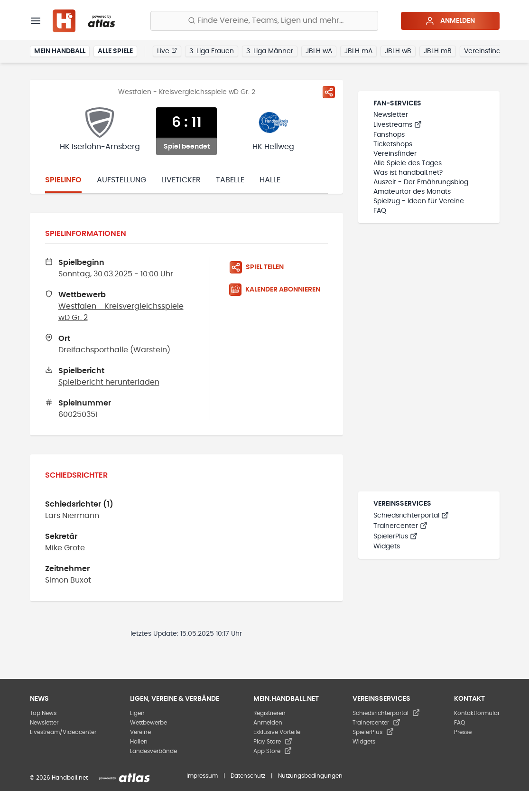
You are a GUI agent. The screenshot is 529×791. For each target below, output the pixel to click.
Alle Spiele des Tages (407, 163)
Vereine (140, 732)
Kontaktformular (477, 713)
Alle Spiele (115, 51)
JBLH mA (358, 51)
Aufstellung (121, 180)
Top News (43, 713)
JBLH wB (398, 51)
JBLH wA (319, 51)
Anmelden (450, 21)
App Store (272, 751)
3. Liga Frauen (211, 51)
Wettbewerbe (148, 722)
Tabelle (230, 180)
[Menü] (35, 20)
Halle (270, 180)
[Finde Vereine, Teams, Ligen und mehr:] (264, 21)
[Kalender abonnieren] (278, 289)
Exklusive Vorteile (276, 732)
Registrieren (269, 713)
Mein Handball (59, 51)
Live (167, 51)
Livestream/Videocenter (63, 732)
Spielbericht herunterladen (108, 382)
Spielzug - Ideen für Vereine (418, 201)
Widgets (386, 546)
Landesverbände (153, 751)
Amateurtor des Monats (412, 191)
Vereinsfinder (485, 51)
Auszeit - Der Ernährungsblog (420, 182)
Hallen (139, 741)
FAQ (379, 210)
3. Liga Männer (269, 51)
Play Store (272, 741)
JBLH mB (438, 51)
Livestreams (397, 125)
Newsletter (390, 115)
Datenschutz (248, 776)
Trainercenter (400, 526)
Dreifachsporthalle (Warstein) (114, 350)
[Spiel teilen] (329, 92)
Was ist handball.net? (408, 173)
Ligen (137, 713)
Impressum (202, 776)
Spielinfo (63, 180)
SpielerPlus (395, 536)
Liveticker (181, 180)
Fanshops (389, 135)
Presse (463, 732)
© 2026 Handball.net (59, 778)
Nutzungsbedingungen (310, 776)
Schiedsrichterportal (411, 515)
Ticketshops (392, 144)
